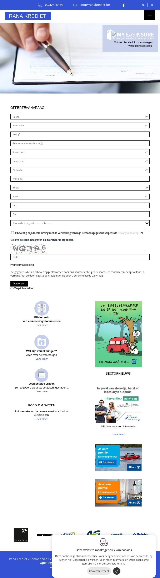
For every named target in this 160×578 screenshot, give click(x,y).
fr (151, 5)
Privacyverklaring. (128, 233)
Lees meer (41, 325)
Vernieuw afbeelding (22, 264)
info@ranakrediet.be (91, 5)
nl (143, 5)
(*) (79, 233)
